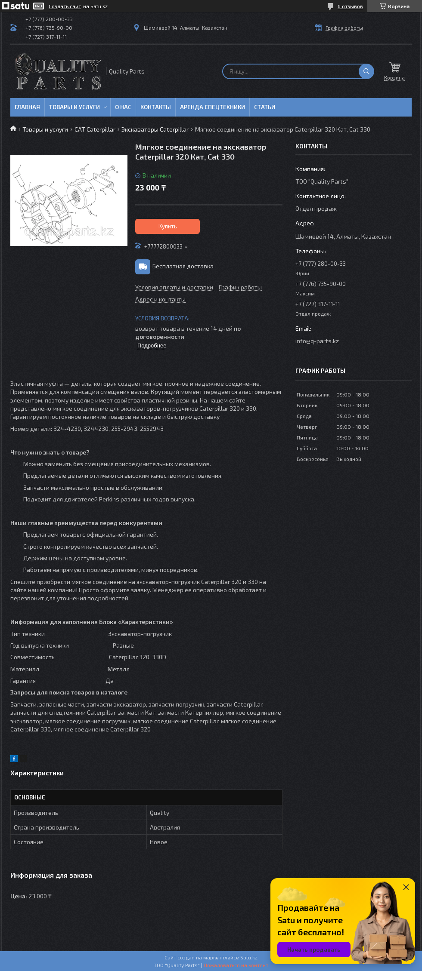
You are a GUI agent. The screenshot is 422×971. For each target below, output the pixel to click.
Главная (27, 107)
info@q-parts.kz (317, 340)
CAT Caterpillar (94, 129)
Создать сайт (65, 6)
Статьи (264, 107)
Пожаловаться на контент (236, 965)
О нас (123, 107)
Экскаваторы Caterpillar (155, 129)
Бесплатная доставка (183, 266)
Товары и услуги (74, 107)
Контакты (155, 107)
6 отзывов (350, 6)
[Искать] (366, 71)
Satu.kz (249, 957)
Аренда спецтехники (212, 107)
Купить (167, 226)
